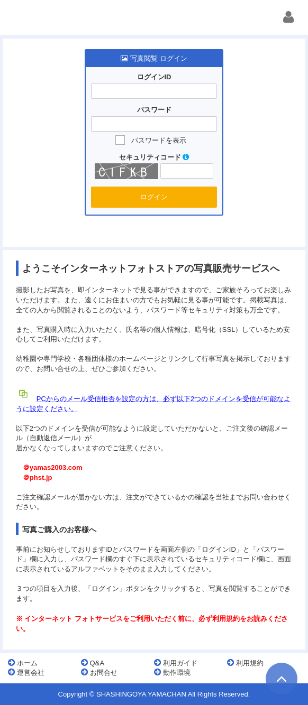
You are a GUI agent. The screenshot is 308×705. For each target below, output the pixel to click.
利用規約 (245, 662)
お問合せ (99, 672)
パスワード (154, 110)
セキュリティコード (154, 157)
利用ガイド (175, 662)
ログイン (154, 197)
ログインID (154, 77)
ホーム (23, 662)
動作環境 (172, 672)
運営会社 (26, 672)
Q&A (92, 662)
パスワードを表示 (158, 140)
